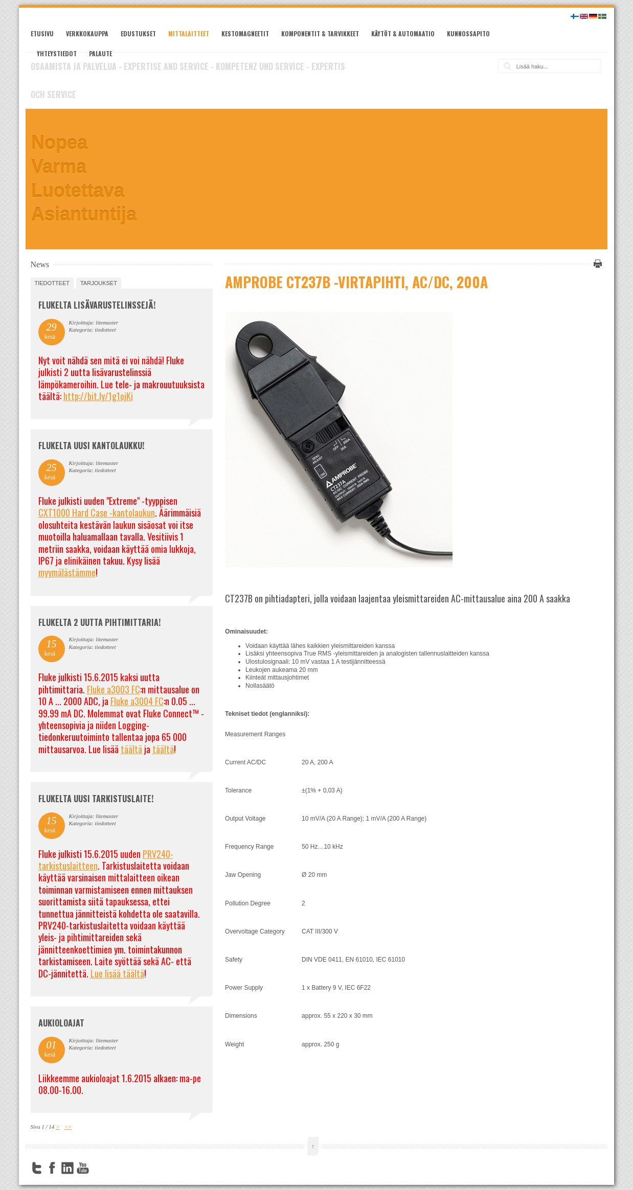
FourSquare (98, 1168)
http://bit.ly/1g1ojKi (98, 396)
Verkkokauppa (87, 33)
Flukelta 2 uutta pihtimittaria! (99, 622)
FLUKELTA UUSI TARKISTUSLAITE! (95, 798)
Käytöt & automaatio (403, 33)
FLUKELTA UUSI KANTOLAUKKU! (91, 445)
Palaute (100, 53)
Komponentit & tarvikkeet (320, 33)
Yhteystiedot (57, 53)
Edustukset (138, 33)
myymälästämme (67, 572)
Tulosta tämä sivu (596, 264)
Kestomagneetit (245, 33)
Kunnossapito (468, 33)
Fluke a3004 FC (137, 701)
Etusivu (42, 33)
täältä (131, 749)
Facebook (52, 1168)
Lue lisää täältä (117, 973)
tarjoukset (98, 283)
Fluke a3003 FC (113, 689)
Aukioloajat (61, 1023)
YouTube (83, 1168)
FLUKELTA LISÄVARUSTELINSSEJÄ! (96, 305)
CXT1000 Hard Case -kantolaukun (96, 512)
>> (68, 1127)
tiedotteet (52, 283)
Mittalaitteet (188, 33)
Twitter (37, 1168)
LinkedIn (67, 1168)
